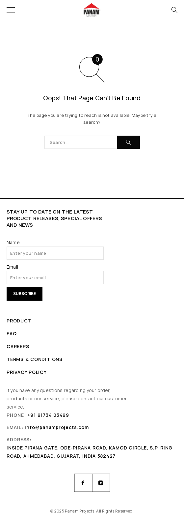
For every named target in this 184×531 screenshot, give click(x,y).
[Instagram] (101, 483)
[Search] (174, 10)
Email (12, 267)
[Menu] (10, 10)
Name (13, 242)
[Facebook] (83, 483)
